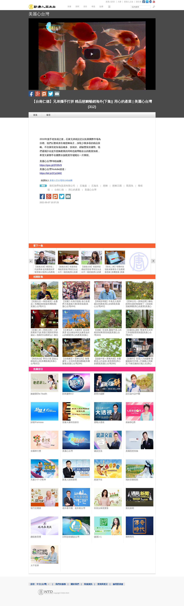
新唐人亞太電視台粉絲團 (61, 180)
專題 (93, 6)
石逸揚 (83, 185)
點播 (101, 6)
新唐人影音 (110, 2)
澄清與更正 (102, 584)
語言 (33, 584)
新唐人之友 (128, 2)
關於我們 (75, 584)
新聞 (77, 6)
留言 (48, 115)
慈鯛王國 (117, 185)
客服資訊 (88, 584)
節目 (85, 6)
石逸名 (94, 185)
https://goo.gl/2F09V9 (51, 165)
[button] (92, 54)
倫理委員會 (118, 584)
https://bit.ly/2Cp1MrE (51, 173)
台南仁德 (59, 189)
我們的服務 (60, 584)
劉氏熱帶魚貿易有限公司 (62, 185)
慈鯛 (105, 185)
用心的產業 (74, 189)
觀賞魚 (129, 185)
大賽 (119, 2)
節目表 (138, 2)
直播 (69, 6)
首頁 (35, 115)
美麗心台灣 (39, 14)
